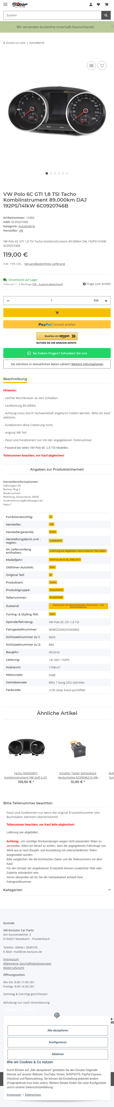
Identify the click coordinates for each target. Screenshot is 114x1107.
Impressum (14, 1094)
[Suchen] (106, 15)
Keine (53, 531)
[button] (91, 4)
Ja (51, 516)
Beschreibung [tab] (15, 379)
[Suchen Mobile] (52, 15)
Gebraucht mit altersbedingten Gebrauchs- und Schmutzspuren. (78, 606)
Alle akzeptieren (57, 1030)
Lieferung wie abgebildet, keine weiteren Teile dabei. (78, 550)
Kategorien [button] (12, 890)
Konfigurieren (57, 1042)
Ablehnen (58, 1054)
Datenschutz (33, 1094)
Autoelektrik (26, 226)
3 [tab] (55, 173)
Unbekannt (56, 540)
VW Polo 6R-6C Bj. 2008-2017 (65, 559)
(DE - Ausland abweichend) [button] (47, 284)
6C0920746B (56, 597)
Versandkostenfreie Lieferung (44, 264)
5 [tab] (63, 173)
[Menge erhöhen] (106, 300)
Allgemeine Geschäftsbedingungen (27, 963)
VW (51, 524)
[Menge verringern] (8, 300)
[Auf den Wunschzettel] (102, 65)
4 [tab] (59, 173)
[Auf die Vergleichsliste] (91, 65)
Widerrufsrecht (13, 968)
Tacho (53, 582)
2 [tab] (51, 173)
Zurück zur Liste (15, 43)
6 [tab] (67, 173)
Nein (52, 567)
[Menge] (51, 300)
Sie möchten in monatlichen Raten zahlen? (57, 364)
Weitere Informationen (87, 364)
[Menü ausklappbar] (5, 2)
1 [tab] (47, 173)
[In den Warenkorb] (6, 55)
